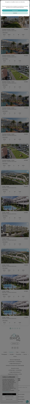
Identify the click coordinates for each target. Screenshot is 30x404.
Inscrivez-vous (15, 10)
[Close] (28, 2)
